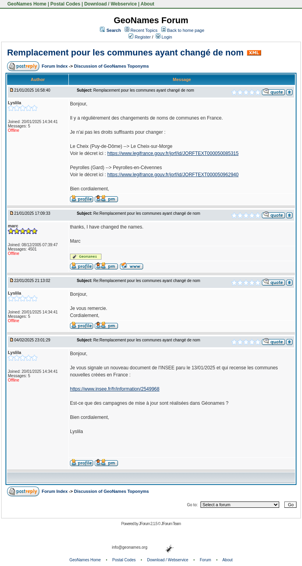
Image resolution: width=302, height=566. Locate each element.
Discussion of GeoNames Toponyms (111, 66)
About (148, 4)
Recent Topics (144, 30)
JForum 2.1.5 (148, 524)
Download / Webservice (110, 4)
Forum (205, 560)
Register (140, 37)
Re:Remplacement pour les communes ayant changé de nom (146, 213)
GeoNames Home (26, 4)
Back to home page (185, 30)
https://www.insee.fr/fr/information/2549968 (114, 389)
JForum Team (171, 524)
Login (164, 37)
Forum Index (55, 66)
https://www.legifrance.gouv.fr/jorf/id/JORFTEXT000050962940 (173, 174)
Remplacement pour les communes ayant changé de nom (125, 52)
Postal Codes (65, 4)
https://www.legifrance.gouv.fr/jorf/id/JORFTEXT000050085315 (173, 153)
